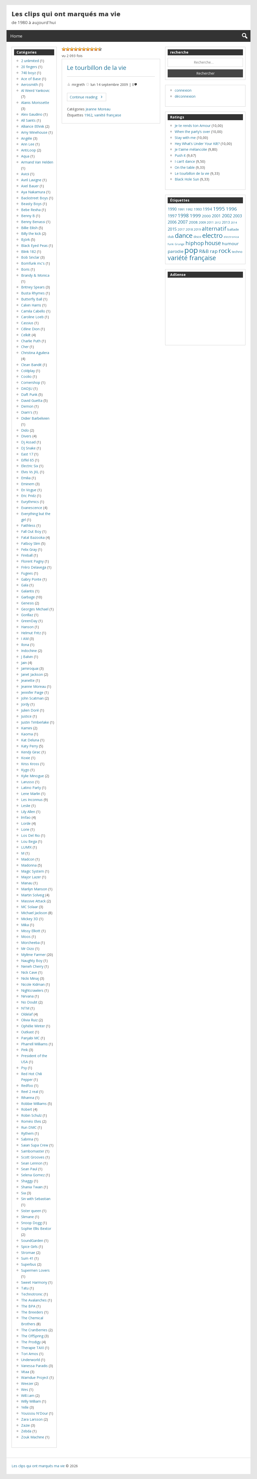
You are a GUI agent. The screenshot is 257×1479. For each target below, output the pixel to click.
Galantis (27, 591)
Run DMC (29, 1127)
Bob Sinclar (30, 257)
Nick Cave (29, 972)
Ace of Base (31, 78)
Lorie (25, 829)
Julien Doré (30, 710)
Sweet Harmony (34, 1282)
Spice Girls (29, 1246)
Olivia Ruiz (29, 1020)
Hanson (27, 626)
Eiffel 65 (27, 460)
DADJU (26, 388)
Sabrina (27, 1139)
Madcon (27, 859)
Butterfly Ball (31, 299)
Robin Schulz (31, 1115)
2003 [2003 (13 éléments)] (237, 216)
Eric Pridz (28, 495)
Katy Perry (29, 746)
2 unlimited (30, 60)
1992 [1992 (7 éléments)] (189, 209)
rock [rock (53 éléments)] (225, 250)
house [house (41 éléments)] (213, 243)
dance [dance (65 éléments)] (183, 235)
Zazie (25, 1425)
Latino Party (31, 787)
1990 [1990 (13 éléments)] (172, 209)
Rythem (27, 1133)
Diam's (26, 412)
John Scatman (32, 698)
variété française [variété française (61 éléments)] (192, 257)
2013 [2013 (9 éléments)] (226, 222)
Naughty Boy (31, 960)
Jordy (25, 704)
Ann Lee (27, 144)
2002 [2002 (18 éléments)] (227, 216)
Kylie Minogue (32, 775)
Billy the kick (31, 233)
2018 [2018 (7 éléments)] (189, 229)
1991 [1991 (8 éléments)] (181, 209)
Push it (180, 155)
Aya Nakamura (33, 192)
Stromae (28, 1252)
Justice (26, 716)
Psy (24, 1067)
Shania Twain (32, 1187)
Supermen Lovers (35, 1270)
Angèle (26, 138)
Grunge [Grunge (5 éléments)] (179, 244)
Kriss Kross (30, 763)
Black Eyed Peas (34, 245)
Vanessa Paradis (34, 1365)
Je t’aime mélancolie (191, 149)
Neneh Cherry (32, 966)
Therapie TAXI (32, 1347)
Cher (25, 346)
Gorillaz (27, 614)
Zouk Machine (32, 1437)
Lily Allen (28, 811)
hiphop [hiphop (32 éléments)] (194, 243)
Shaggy (27, 1181)
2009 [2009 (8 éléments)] (202, 222)
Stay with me (185, 137)
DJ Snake (28, 448)
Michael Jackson (34, 912)
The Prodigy (31, 1342)
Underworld (30, 1359)
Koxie (25, 757)
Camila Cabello (33, 311)
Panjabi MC (30, 1038)
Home (16, 36)
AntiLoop (28, 150)
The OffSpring (32, 1336)
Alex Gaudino (31, 114)
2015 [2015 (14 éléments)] (172, 229)
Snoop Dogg (31, 1222)
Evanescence (31, 507)
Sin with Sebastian (35, 1198)
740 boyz (28, 72)
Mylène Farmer (33, 954)
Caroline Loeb (32, 316)
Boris (25, 269)
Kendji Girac (30, 752)
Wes (24, 1389)
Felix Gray (29, 549)
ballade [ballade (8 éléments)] (233, 229)
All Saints (28, 120)
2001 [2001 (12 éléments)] (216, 216)
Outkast (27, 1032)
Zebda (26, 1431)
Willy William (31, 1401)
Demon (27, 406)
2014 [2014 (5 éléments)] (234, 222)
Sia (23, 1193)
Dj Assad (28, 442)
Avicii (25, 174)
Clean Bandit (31, 364)
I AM (25, 638)
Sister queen (31, 1210)
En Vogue (28, 489)
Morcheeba (30, 942)
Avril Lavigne (31, 180)
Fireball (27, 555)
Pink (24, 1049)
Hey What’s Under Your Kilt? (197, 143)
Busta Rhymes (33, 293)
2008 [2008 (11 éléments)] (193, 222)
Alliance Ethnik (32, 126)
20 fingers (29, 66)
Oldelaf (27, 1014)
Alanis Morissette (35, 102)
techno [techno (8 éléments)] (237, 251)
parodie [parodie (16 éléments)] (175, 251)
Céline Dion (30, 328)
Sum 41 (27, 1258)
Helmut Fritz (31, 632)
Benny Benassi (33, 221)
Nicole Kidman (33, 984)
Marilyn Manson (34, 889)
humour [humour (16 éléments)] (230, 243)
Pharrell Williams (34, 1044)
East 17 (27, 454)
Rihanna (27, 1097)
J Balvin (27, 656)
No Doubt (29, 1002)
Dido (25, 430)
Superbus (28, 1264)
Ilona (25, 644)
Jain (24, 662)
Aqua (25, 156)
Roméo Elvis (31, 1121)
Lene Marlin (30, 793)
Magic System (32, 871)
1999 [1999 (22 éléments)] (195, 215)
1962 (88, 115)
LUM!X (26, 847)
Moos (26, 936)
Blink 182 (28, 251)
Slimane (27, 1216)
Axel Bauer (30, 186)
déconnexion (185, 96)
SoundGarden (32, 1240)
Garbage (28, 597)
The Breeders (32, 1312)
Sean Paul (29, 1169)
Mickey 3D (29, 918)
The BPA (28, 1306)
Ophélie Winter (33, 1026)
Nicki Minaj (30, 978)
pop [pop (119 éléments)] (191, 250)
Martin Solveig (32, 895)
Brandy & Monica (35, 275)
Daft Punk (29, 394)
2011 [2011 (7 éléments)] (210, 222)
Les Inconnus (32, 799)
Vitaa (25, 1371)
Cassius (27, 322)
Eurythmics (30, 501)
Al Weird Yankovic (35, 90)
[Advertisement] (205, 311)
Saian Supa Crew (34, 1145)
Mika (25, 924)
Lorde (26, 823)
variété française (107, 115)
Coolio (26, 376)
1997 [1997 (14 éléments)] (172, 216)
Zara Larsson (32, 1419)
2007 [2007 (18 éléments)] (183, 222)
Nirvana (27, 996)
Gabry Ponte (31, 579)
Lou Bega (29, 841)
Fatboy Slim (30, 543)
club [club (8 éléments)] (171, 236)
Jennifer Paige (32, 692)
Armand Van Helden (37, 162)
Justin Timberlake (35, 722)
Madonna (29, 865)
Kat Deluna (30, 740)
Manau (26, 883)
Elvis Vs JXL (30, 471)
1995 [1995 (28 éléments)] (219, 208)
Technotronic (32, 1294)
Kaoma (27, 734)
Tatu (25, 1288)
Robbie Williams (34, 1103)
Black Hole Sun (187, 179)
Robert (26, 1109)
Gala (24, 585)
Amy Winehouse (34, 132)
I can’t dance (185, 161)
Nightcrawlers (32, 990)
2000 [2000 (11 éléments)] (206, 215)
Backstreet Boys (34, 198)
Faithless (28, 525)
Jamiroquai (29, 668)
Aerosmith (29, 84)
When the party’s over (192, 131)
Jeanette (28, 680)
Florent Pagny (32, 561)
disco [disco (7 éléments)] (197, 237)
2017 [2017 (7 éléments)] (181, 229)
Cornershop (30, 382)
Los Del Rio (30, 835)
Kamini (26, 728)
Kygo (25, 769)
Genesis (27, 603)
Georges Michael (34, 609)
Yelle (25, 1407)
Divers (26, 436)
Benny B (28, 215)
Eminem (27, 483)
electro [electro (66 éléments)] (212, 235)
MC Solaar (29, 906)
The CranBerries (34, 1330)
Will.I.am (27, 1395)
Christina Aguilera (35, 352)
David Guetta (31, 400)
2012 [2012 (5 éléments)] (218, 222)
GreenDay (29, 620)
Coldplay (28, 370)
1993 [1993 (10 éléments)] (198, 209)
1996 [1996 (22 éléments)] (231, 209)
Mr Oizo (27, 948)
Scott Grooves (32, 1157)
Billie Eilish (29, 227)
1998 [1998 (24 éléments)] (183, 215)
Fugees (27, 573)
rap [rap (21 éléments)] (214, 251)
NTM (25, 1008)
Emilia (26, 477)
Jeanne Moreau (98, 109)
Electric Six (29, 465)
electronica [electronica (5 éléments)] (231, 237)
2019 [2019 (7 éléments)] (197, 229)
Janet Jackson (32, 674)
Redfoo (27, 1085)
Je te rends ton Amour (193, 125)
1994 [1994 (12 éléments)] (207, 209)
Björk (25, 239)
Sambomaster (32, 1151)
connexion (183, 90)
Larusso (27, 781)
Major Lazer (31, 877)
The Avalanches (34, 1300)
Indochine (29, 650)
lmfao (26, 817)
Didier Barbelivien (35, 418)
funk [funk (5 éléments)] (171, 244)
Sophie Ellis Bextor (36, 1228)
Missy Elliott (30, 930)
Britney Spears (33, 287)
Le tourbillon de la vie (96, 68)
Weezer (27, 1383)
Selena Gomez (33, 1175)
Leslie (25, 805)
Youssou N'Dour (34, 1413)
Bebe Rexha (31, 209)
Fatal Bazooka (33, 537)
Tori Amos (29, 1353)
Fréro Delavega (33, 567)
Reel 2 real (29, 1091)
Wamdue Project (34, 1377)
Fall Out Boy (31, 531)
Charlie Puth (31, 341)
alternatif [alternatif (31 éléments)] (214, 228)
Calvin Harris (31, 305)
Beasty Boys (31, 203)
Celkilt (26, 335)
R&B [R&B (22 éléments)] (204, 251)
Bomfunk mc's (33, 263)
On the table (185, 167)
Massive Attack (33, 901)
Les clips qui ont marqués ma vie (66, 14)
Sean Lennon (31, 1163)
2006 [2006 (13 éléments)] (172, 222)
